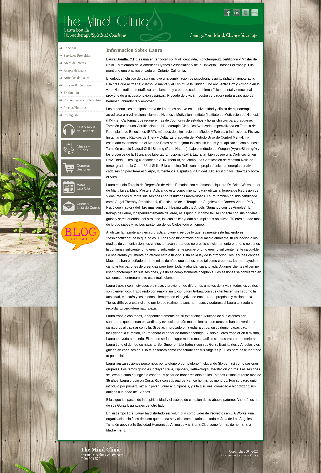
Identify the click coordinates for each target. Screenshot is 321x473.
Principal (70, 48)
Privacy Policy (249, 455)
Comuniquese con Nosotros (82, 100)
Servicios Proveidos (77, 55)
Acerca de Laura (75, 70)
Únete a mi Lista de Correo (88, 205)
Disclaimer (228, 455)
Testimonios (72, 93)
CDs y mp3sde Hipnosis (86, 129)
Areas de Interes (75, 63)
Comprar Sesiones (84, 167)
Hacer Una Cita (83, 186)
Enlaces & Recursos (77, 85)
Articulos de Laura (76, 78)
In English (71, 115)
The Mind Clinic (101, 449)
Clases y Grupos (83, 148)
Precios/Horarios (75, 107)
